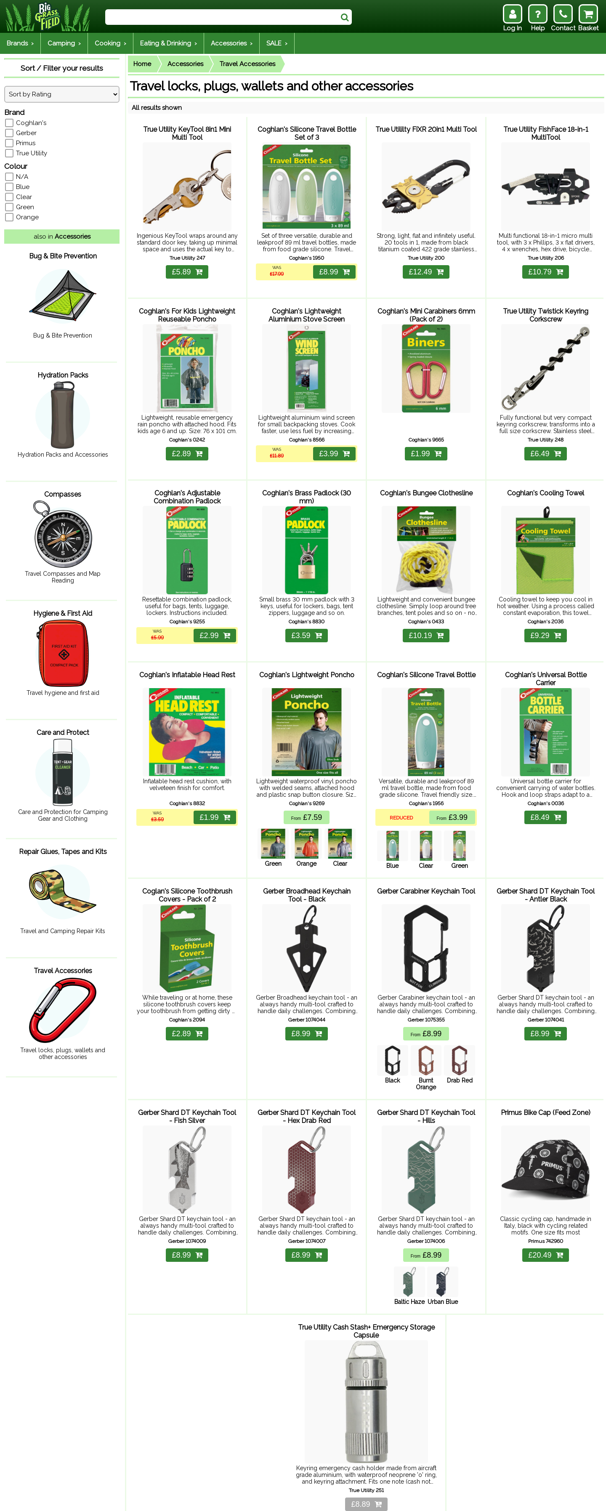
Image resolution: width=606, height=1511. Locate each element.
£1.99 (426, 440)
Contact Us (156, 1499)
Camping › (64, 43)
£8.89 (366, 1454)
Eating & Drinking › (168, 43)
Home (142, 64)
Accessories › (231, 43)
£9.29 (545, 615)
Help (71, 1499)
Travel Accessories (247, 64)
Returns (123, 1499)
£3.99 (333, 440)
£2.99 (213, 615)
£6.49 (545, 440)
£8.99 (333, 265)
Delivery (95, 1499)
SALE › (276, 43)
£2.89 (187, 440)
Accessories (185, 64)
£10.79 (545, 265)
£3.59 (306, 615)
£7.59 (306, 790)
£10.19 (426, 615)
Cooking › (110, 43)
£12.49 (426, 265)
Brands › (20, 43)
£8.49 (545, 790)
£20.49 (545, 1214)
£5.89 (187, 265)
